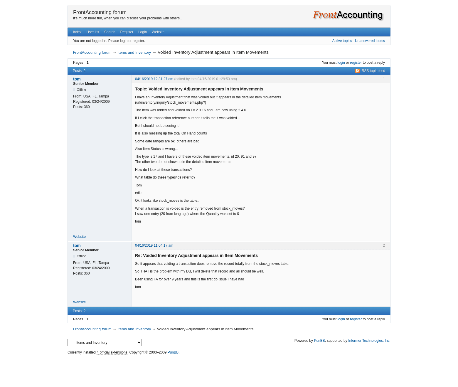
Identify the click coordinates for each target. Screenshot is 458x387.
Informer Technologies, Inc (369, 341)
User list (93, 32)
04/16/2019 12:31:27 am (154, 79)
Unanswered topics (370, 41)
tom (77, 79)
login (341, 62)
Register (126, 32)
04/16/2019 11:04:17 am (154, 245)
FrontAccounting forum (100, 12)
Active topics (342, 41)
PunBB (319, 341)
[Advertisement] (229, 369)
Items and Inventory (134, 52)
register (356, 62)
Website (158, 32)
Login (142, 32)
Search (109, 32)
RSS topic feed (373, 71)
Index (77, 32)
